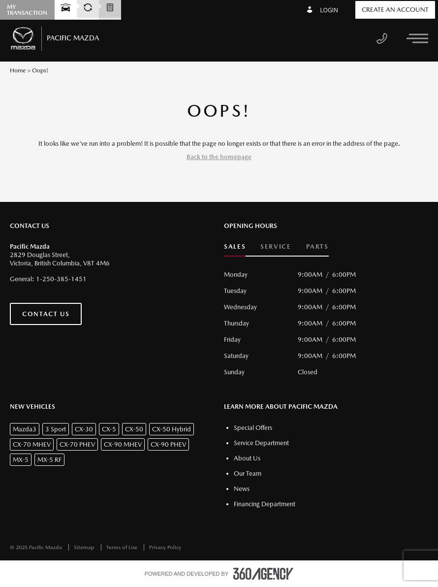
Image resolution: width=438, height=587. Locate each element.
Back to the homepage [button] (219, 157)
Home (18, 70)
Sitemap (85, 547)
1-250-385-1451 (61, 279)
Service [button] (275, 246)
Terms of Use (122, 547)
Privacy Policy (165, 547)
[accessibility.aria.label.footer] (263, 574)
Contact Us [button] (45, 314)
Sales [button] (235, 246)
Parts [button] (317, 246)
